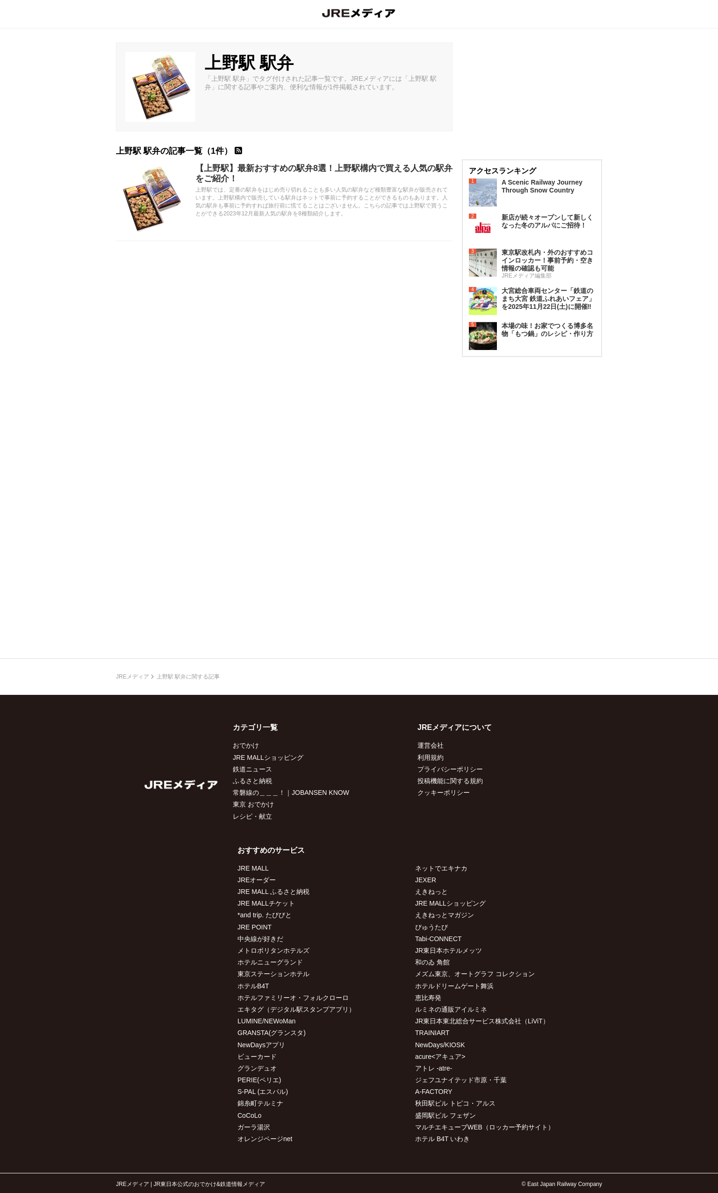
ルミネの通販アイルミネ (451, 1009)
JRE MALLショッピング (268, 757)
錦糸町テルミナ (260, 1103)
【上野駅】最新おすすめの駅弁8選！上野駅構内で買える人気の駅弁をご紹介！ (323, 173)
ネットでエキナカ (441, 868)
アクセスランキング (502, 171)
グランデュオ (257, 1068)
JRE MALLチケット (266, 903)
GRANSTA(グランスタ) (271, 1032)
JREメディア (132, 676)
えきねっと (431, 891)
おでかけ (246, 745)
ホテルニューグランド (270, 962)
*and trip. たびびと (264, 915)
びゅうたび (431, 927)
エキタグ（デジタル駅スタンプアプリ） (296, 1009)
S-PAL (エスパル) (262, 1091)
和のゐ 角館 (432, 962)
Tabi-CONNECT (438, 939)
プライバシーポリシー (450, 769)
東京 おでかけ (253, 804)
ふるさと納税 (252, 781)
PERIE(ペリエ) (259, 1080)
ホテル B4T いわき (442, 1139)
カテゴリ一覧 (255, 727)
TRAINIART (432, 1032)
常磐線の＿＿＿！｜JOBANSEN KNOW (291, 792)
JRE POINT (254, 927)
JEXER (425, 880)
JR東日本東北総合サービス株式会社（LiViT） (482, 1021)
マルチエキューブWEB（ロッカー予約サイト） (484, 1127)
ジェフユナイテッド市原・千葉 (461, 1080)
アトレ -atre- (433, 1068)
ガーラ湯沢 (253, 1127)
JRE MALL (253, 868)
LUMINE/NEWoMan (266, 1021)
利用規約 (430, 757)
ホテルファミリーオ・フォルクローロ (293, 997)
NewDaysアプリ (261, 1045)
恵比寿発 (428, 997)
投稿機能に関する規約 (450, 781)
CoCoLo (249, 1115)
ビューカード (257, 1056)
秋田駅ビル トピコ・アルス (455, 1103)
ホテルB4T (253, 986)
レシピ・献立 (252, 816)
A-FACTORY (433, 1091)
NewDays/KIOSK (440, 1045)
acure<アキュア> (440, 1056)
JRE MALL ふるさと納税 (273, 891)
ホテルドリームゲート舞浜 (454, 986)
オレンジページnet (264, 1139)
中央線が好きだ (260, 939)
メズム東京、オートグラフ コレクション (475, 974)
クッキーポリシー (443, 792)
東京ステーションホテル (273, 974)
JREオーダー (256, 880)
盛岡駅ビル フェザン (445, 1115)
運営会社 (430, 745)
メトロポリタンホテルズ (273, 950)
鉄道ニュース (252, 769)
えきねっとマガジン (444, 915)
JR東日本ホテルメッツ (448, 950)
